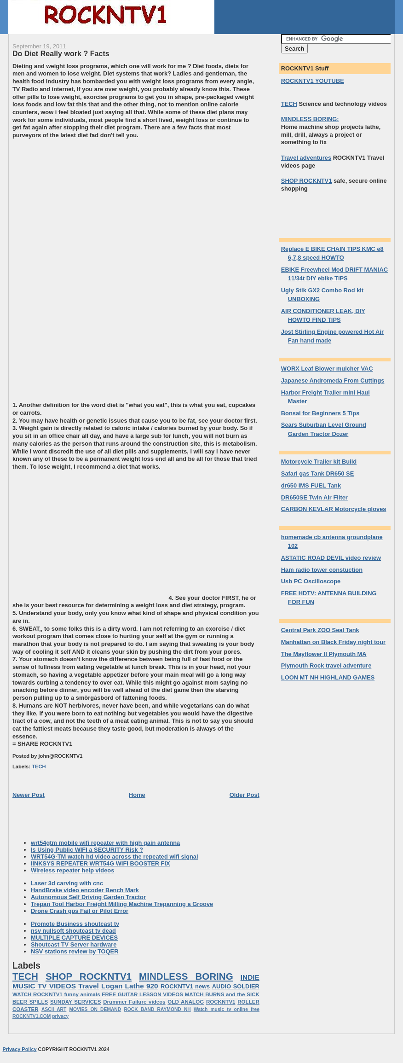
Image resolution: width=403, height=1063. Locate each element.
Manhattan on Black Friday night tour (333, 642)
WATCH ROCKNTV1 (37, 994)
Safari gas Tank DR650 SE (317, 473)
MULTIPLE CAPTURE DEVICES (74, 937)
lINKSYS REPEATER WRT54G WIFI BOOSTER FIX (100, 863)
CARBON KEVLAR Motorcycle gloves (333, 508)
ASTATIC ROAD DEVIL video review (331, 557)
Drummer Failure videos (134, 1002)
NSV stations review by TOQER (75, 951)
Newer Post (28, 794)
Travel (88, 986)
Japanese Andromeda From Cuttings (333, 380)
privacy (60, 1016)
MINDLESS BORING (186, 976)
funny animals (82, 994)
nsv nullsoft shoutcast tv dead (73, 930)
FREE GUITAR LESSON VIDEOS (142, 994)
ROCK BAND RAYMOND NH (157, 1009)
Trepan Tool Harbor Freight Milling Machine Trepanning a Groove (122, 903)
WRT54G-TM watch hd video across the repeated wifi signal (114, 856)
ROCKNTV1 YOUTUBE (312, 80)
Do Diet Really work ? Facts (60, 53)
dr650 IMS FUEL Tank (311, 485)
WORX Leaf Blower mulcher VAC (327, 368)
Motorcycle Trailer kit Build (319, 461)
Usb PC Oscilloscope (310, 581)
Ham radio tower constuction (322, 569)
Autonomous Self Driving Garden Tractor (88, 897)
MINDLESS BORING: (310, 119)
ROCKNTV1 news (185, 986)
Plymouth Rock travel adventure (326, 665)
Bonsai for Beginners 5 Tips (320, 413)
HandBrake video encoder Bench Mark (85, 890)
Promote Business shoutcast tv (75, 923)
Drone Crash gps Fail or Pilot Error (79, 910)
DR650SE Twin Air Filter (314, 497)
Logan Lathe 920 (129, 986)
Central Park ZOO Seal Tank (320, 630)
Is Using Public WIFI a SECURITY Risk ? (87, 849)
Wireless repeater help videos (72, 870)
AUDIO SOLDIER (235, 986)
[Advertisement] (89, 203)
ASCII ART (53, 1009)
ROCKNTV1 (221, 1002)
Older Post (244, 794)
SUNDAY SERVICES (75, 1002)
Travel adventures (306, 157)
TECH (39, 766)
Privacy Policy (19, 1049)
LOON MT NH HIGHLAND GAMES (328, 677)
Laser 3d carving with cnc (67, 883)
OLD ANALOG (185, 1002)
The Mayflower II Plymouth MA (324, 654)
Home (137, 794)
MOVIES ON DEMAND (95, 1009)
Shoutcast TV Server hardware (74, 944)
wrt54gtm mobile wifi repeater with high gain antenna (105, 842)
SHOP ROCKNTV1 (89, 976)
